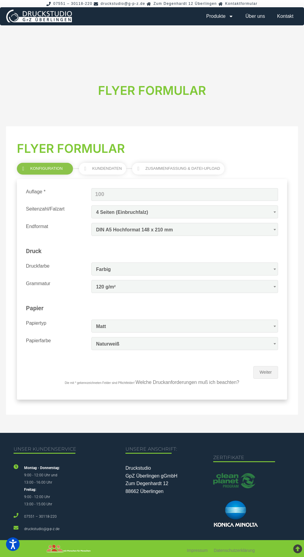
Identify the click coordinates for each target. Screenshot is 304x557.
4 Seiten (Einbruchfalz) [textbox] (122, 212)
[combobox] (184, 211)
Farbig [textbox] (103, 269)
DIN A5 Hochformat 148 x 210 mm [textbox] (134, 229)
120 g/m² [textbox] (106, 286)
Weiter (266, 372)
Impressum (197, 550)
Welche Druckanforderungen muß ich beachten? (187, 382)
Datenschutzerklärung (234, 550)
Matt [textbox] (101, 326)
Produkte (219, 16)
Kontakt (285, 16)
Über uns (255, 16)
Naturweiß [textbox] (107, 343)
